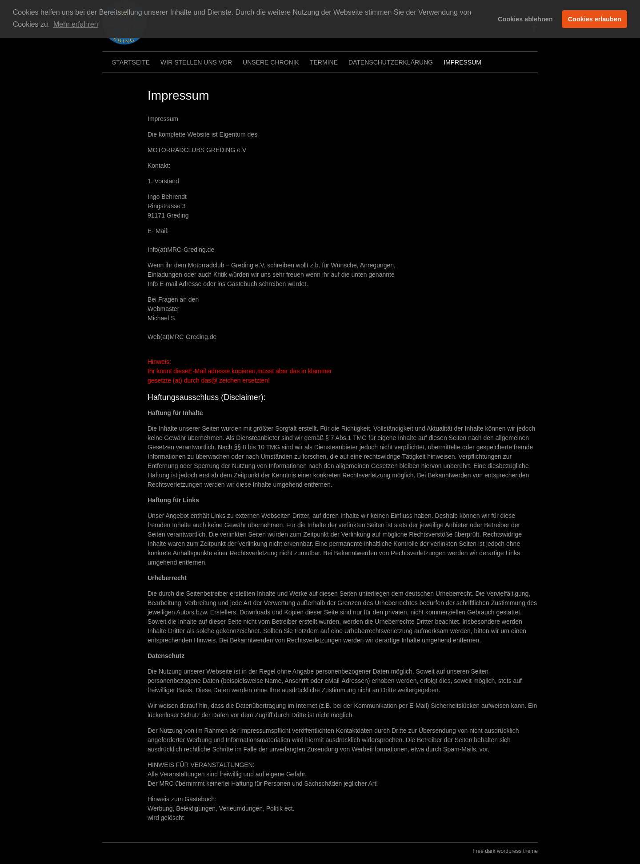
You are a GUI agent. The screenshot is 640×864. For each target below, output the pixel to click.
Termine (324, 62)
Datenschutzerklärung (390, 62)
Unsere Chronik (271, 62)
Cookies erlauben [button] (594, 19)
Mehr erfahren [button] (75, 24)
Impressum (462, 62)
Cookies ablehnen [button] (525, 19)
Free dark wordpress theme (505, 851)
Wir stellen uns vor (196, 62)
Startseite (131, 62)
